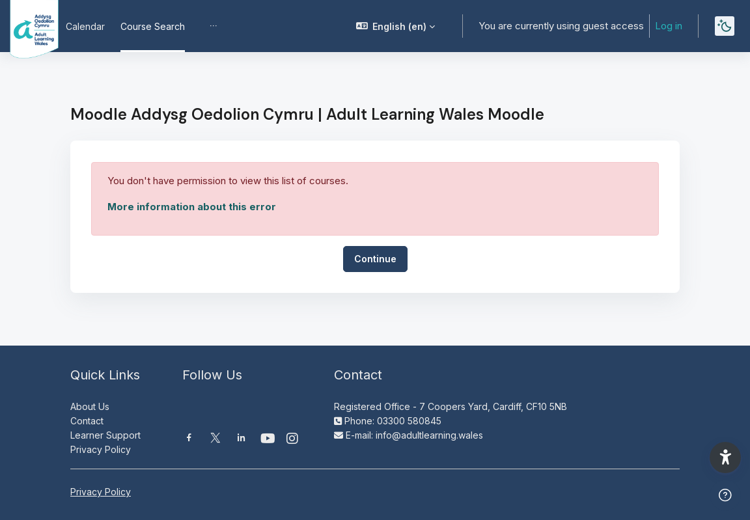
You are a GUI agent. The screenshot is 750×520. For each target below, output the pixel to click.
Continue (375, 258)
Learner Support (105, 435)
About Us (89, 406)
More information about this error (191, 206)
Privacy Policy (100, 449)
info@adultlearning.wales (429, 435)
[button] (483, 26)
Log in (673, 26)
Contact (87, 420)
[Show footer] (725, 495)
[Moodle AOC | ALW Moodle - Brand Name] (25, 26)
